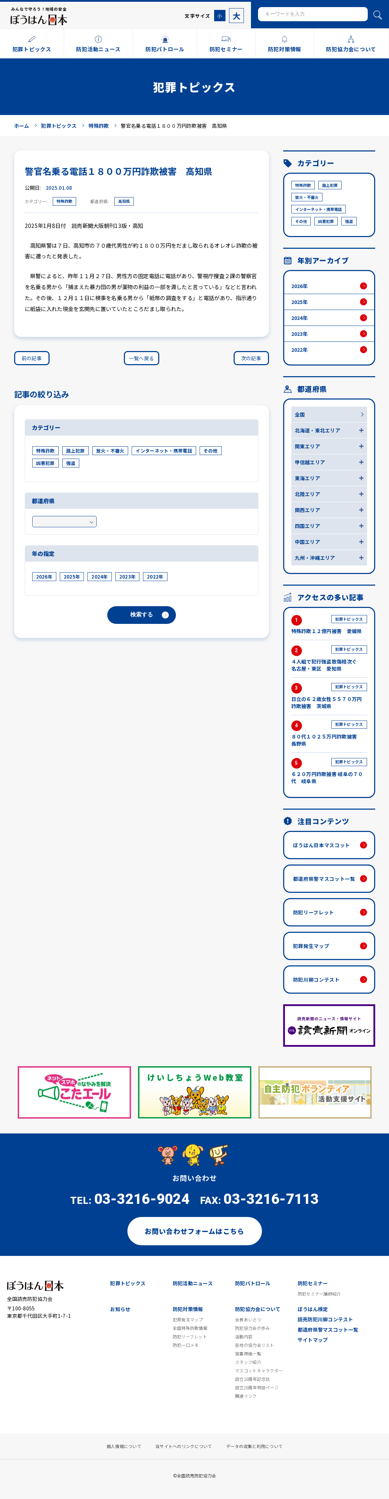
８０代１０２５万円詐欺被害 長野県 (329, 733)
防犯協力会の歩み (252, 1328)
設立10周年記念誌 (252, 1379)
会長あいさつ (248, 1319)
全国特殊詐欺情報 (190, 1328)
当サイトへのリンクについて (183, 1446)
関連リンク (246, 1396)
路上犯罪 (75, 450)
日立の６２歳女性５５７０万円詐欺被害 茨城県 (329, 696)
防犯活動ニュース (193, 1283)
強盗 (71, 463)
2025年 (72, 576)
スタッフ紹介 (248, 1362)
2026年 (44, 576)
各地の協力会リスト (254, 1345)
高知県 (124, 201)
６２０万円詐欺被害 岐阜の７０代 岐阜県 (329, 771)
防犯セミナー (313, 1283)
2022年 (155, 576)
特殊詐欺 (64, 201)
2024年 (99, 576)
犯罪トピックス (127, 1283)
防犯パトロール (252, 1283)
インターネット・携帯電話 (164, 450)
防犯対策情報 (188, 1308)
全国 (300, 414)
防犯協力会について (258, 1308)
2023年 (127, 576)
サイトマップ (313, 1339)
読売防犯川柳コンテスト (325, 1319)
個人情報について (124, 1446)
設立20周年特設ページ (257, 1387)
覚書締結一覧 (248, 1353)
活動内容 (243, 1336)
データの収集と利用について (254, 1446)
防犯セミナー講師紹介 (319, 1294)
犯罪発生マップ (311, 945)
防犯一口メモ (186, 1345)
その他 (211, 450)
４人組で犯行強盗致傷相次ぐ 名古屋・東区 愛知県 (329, 658)
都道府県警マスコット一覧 (324, 878)
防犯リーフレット (313, 912)
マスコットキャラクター (259, 1370)
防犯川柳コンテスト (316, 979)
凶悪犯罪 (45, 463)
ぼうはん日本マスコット (321, 845)
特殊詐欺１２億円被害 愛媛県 (329, 624)
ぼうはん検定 (313, 1308)
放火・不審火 (110, 450)
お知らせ (120, 1308)
